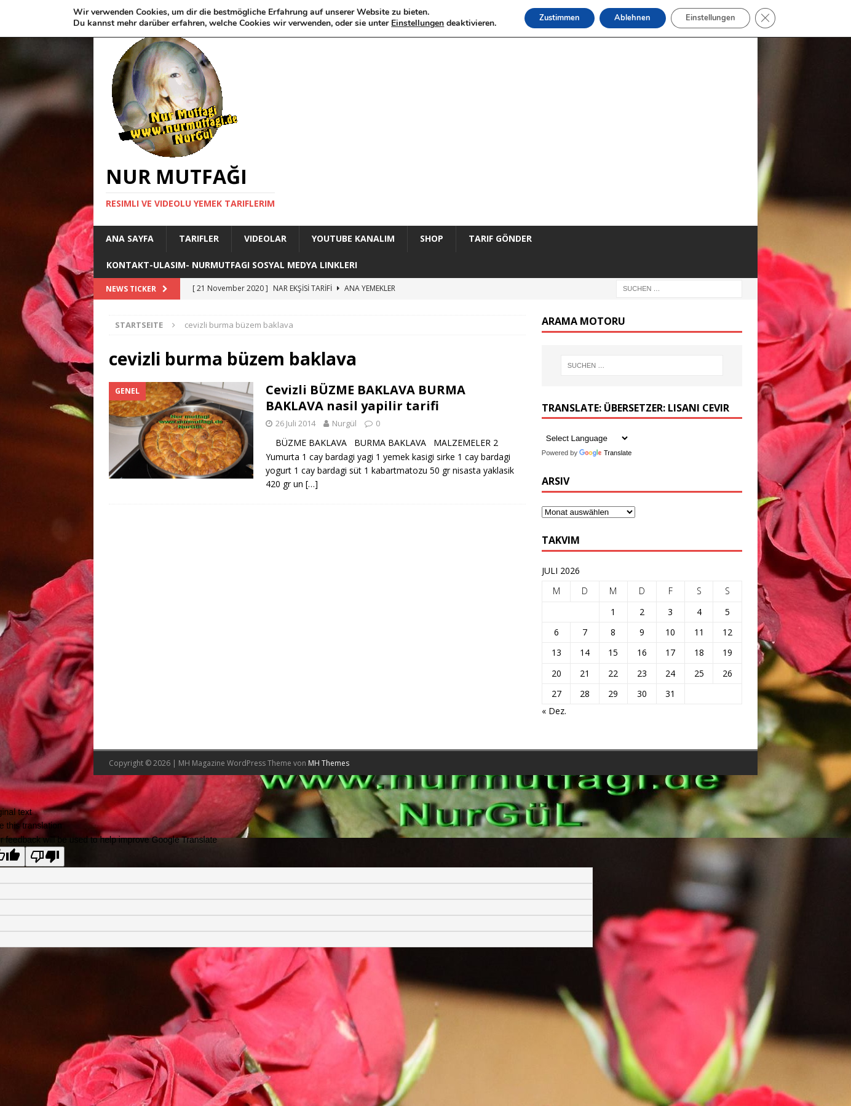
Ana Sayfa (130, 238)
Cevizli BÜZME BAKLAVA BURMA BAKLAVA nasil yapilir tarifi (365, 397)
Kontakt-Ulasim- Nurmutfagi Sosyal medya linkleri (231, 265)
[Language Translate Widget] (586, 438)
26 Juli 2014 (295, 423)
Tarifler (199, 238)
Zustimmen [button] (549, 19)
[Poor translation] (45, 856)
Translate (605, 452)
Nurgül (344, 423)
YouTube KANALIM (353, 238)
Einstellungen (718, 19)
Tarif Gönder (500, 238)
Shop (431, 238)
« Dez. (554, 711)
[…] (312, 484)
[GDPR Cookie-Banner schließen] (779, 19)
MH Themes (328, 763)
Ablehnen (631, 19)
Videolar (265, 238)
